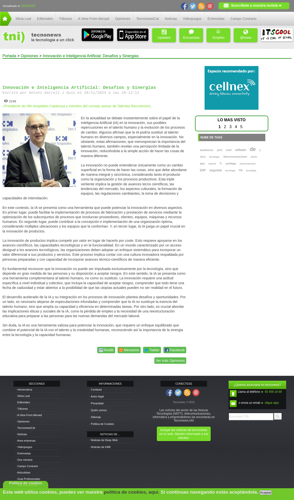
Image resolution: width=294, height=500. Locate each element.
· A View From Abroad (29, 415)
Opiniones (123, 19)
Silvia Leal (23, 19)
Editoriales (45, 19)
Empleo (218, 34)
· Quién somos (98, 410)
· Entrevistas (23, 453)
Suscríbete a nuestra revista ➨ (256, 5)
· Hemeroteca (24, 389)
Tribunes (65, 19)
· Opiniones (23, 421)
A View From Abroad (93, 19)
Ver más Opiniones (170, 361)
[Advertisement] (95, 70)
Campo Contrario (243, 19)
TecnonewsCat (147, 19)
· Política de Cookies (101, 423)
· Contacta (95, 389)
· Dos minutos (24, 459)
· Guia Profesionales (28, 478)
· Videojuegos (24, 447)
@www (245, 34)
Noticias (171, 19)
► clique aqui (270, 403)
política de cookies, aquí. (131, 492)
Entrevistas (216, 19)
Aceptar (265, 492)
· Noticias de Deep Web (103, 440)
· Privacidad (96, 403)
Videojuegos (192, 19)
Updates (164, 34)
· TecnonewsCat (25, 427)
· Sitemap (95, 417)
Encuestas (191, 34)
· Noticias (21, 434)
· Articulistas (23, 472)
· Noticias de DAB (99, 447)
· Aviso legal (96, 396)
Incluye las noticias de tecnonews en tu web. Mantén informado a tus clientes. (183, 434)
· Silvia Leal (23, 395)
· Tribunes (22, 408)
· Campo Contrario (27, 466)
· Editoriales (23, 402)
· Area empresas (26, 440)
